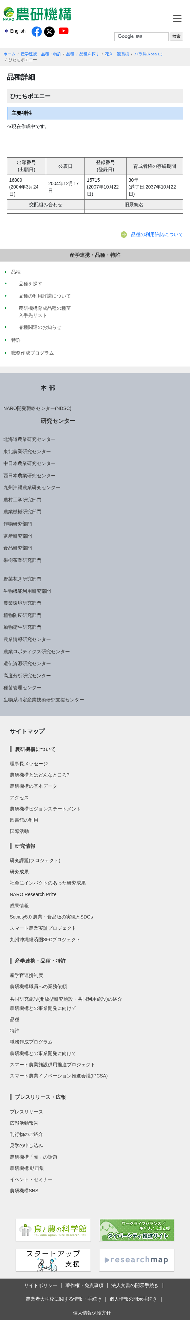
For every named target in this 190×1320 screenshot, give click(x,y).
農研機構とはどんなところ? (40, 775)
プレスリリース (26, 1111)
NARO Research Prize (33, 894)
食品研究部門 (17, 548)
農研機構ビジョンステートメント (45, 808)
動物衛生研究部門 (22, 627)
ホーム (9, 54)
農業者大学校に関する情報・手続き (64, 1299)
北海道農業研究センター (29, 439)
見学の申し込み (26, 1145)
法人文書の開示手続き (135, 1285)
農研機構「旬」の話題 (33, 1157)
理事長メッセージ (29, 763)
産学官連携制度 (26, 975)
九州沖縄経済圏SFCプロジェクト (45, 939)
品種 (70, 54)
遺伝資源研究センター (27, 663)
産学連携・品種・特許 (41, 54)
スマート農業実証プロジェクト (43, 928)
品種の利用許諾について (157, 234)
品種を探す (89, 54)
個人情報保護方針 (92, 1313)
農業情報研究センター (27, 639)
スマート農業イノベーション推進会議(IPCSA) (59, 1075)
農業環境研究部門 (22, 603)
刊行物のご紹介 (26, 1134)
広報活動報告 (24, 1123)
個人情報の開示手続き (133, 1299)
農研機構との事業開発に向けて (43, 1008)
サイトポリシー (40, 1285)
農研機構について (35, 749)
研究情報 (25, 846)
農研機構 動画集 (27, 1168)
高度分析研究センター (27, 675)
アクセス (19, 797)
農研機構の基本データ (33, 786)
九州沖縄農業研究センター (31, 487)
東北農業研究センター (27, 451)
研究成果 (19, 871)
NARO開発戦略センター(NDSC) (37, 408)
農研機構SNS (24, 1190)
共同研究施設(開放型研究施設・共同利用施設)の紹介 (66, 999)
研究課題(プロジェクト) (35, 860)
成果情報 (19, 905)
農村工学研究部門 (22, 499)
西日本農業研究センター (29, 475)
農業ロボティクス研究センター (36, 651)
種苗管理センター (22, 687)
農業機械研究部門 (22, 511)
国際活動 (19, 831)
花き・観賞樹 (117, 54)
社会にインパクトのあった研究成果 (48, 883)
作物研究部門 (17, 524)
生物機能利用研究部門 (27, 591)
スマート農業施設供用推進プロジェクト (52, 1064)
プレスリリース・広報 (40, 1097)
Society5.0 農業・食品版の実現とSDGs (51, 917)
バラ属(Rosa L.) (148, 54)
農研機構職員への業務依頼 (38, 986)
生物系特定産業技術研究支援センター (43, 699)
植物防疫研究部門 (22, 615)
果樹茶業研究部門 (22, 560)
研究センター (58, 420)
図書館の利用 (24, 820)
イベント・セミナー (31, 1179)
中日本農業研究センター (29, 463)
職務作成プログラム (31, 1042)
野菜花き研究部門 (22, 579)
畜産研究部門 (17, 536)
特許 (14, 1030)
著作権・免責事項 (84, 1285)
